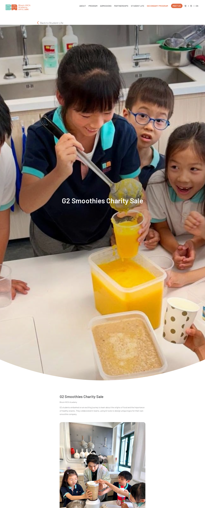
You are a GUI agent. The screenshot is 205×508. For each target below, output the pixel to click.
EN (197, 6)
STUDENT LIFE (137, 6)
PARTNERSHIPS (121, 6)
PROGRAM (93, 6)
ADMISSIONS (106, 6)
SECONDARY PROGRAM (157, 6)
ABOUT (82, 6)
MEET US (177, 6)
